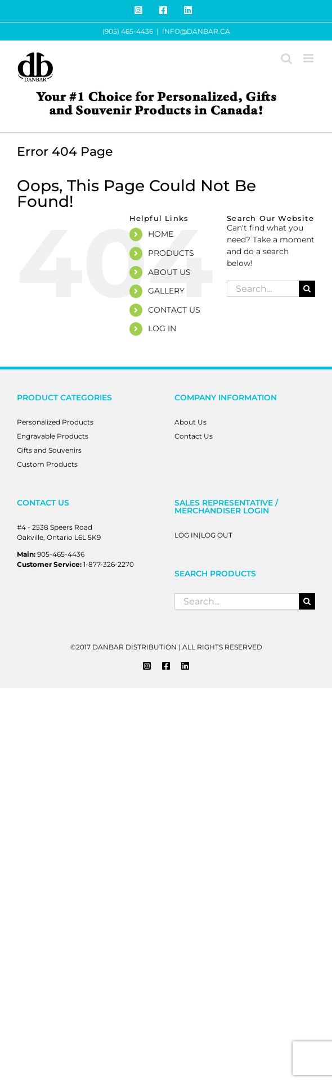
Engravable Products (52, 436)
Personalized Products (55, 422)
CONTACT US (174, 310)
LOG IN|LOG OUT (203, 535)
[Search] (307, 289)
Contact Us (193, 436)
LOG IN (162, 328)
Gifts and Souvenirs (49, 450)
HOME (160, 234)
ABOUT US (169, 272)
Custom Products (47, 464)
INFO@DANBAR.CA (196, 31)
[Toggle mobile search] (286, 58)
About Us (190, 422)
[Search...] (263, 289)
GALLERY (166, 291)
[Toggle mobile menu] (309, 58)
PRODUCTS (171, 253)
